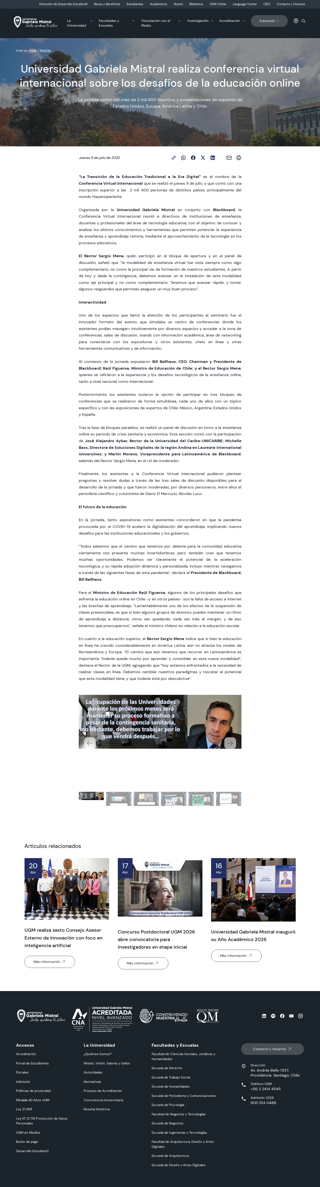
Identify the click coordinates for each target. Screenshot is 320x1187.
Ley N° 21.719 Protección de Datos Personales (41, 1121)
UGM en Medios (28, 1132)
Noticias (45, 50)
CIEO (266, 4)
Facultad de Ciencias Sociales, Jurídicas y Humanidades (183, 1056)
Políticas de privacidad (33, 1091)
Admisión (269, 21)
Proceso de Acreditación (103, 1091)
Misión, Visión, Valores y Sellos (107, 1063)
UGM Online (218, 4)
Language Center (245, 4)
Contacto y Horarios (291, 4)
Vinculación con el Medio (155, 23)
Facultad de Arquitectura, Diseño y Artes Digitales (183, 1144)
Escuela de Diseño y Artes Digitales (178, 1165)
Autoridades (93, 1072)
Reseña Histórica (97, 1109)
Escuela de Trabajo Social (171, 1077)
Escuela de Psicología (168, 1105)
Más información (49, 961)
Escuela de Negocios (167, 1123)
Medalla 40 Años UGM (32, 1100)
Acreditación (229, 21)
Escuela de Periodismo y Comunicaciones (184, 1096)
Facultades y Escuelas (109, 23)
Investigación (197, 21)
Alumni (178, 4)
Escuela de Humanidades (171, 1086)
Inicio (32, 50)
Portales (22, 1072)
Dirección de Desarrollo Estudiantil (63, 4)
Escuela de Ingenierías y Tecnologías (179, 1132)
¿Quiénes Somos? (98, 1054)
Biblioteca (196, 4)
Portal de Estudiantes (32, 1063)
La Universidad (76, 23)
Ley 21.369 (24, 1109)
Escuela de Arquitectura (170, 1156)
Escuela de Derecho (167, 1068)
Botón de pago (27, 1142)
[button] (230, 743)
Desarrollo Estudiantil (32, 1151)
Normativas (92, 1082)
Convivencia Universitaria (103, 1100)
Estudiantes (135, 4)
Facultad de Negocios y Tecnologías (179, 1114)
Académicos (158, 4)
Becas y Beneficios (107, 4)
